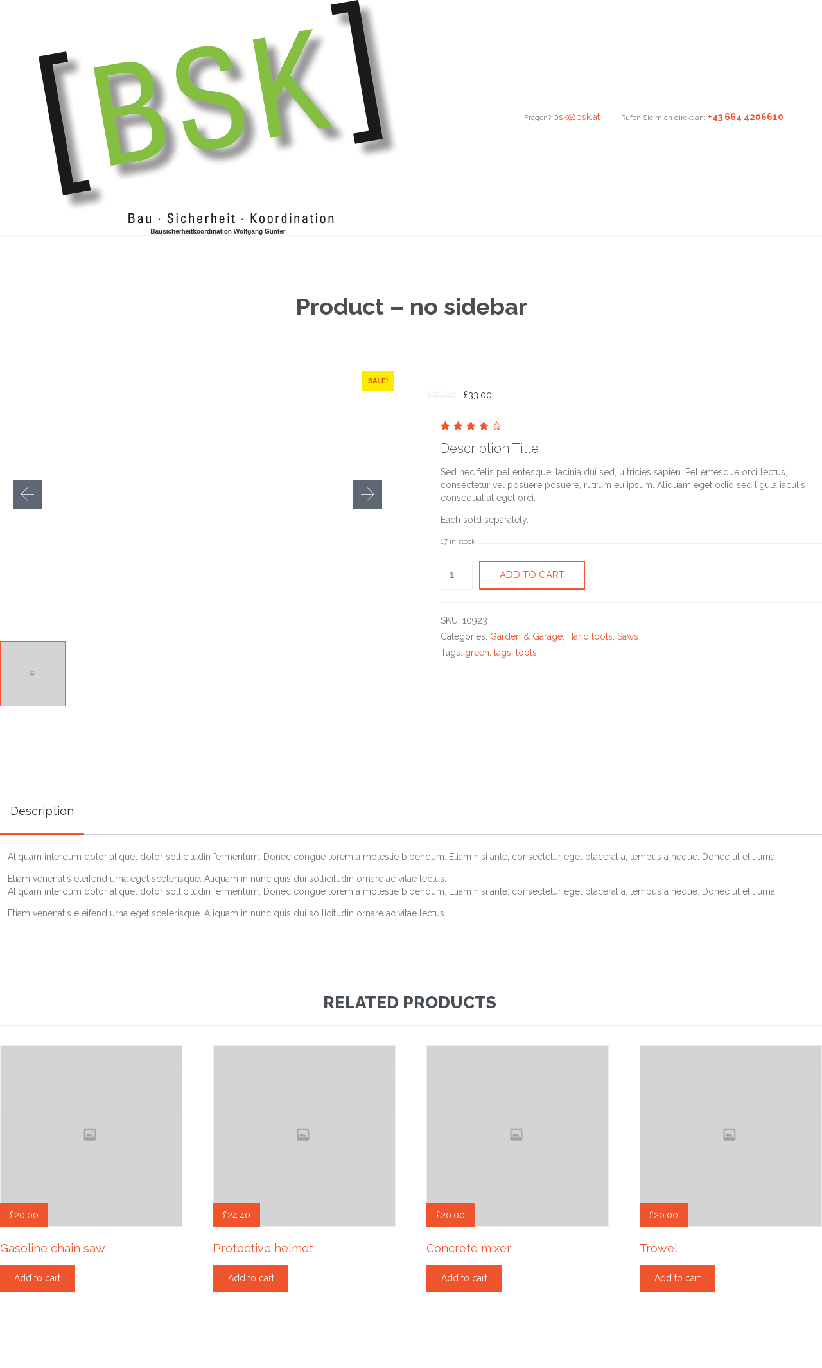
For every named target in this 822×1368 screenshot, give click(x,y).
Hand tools (590, 636)
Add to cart (532, 575)
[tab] (42, 812)
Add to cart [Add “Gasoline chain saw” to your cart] (37, 1278)
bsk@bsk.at (576, 117)
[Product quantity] (457, 575)
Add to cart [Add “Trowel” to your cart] (677, 1278)
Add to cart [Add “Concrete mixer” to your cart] (464, 1278)
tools (526, 652)
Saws (627, 636)
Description (42, 811)
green (477, 652)
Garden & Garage (526, 636)
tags (502, 652)
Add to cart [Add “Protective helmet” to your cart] (251, 1278)
